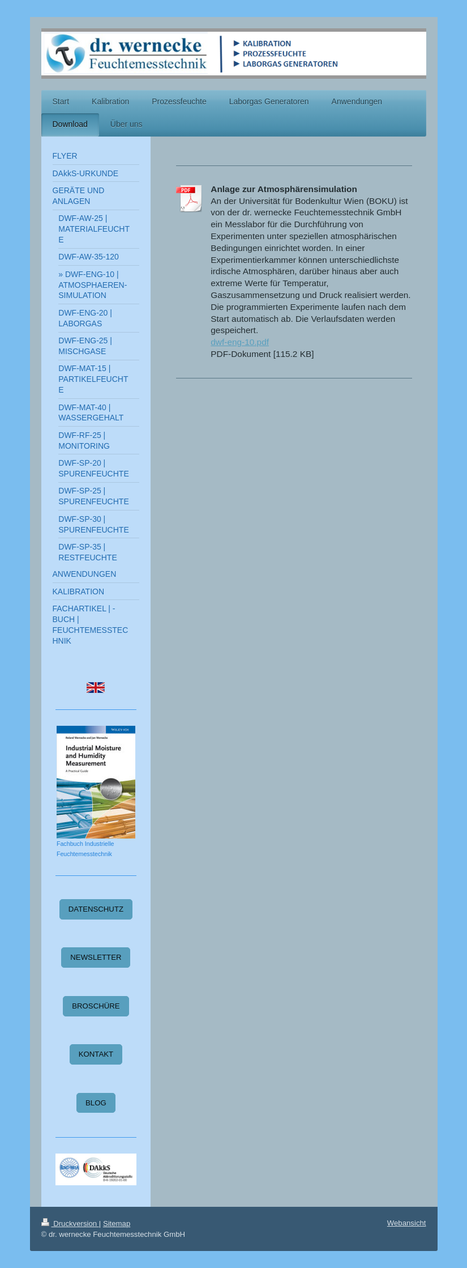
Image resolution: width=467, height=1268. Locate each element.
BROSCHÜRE (95, 1006)
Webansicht (406, 1223)
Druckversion (70, 1223)
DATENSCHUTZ (95, 909)
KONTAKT (96, 1054)
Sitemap (116, 1223)
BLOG (95, 1103)
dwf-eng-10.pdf (240, 342)
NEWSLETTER (95, 957)
